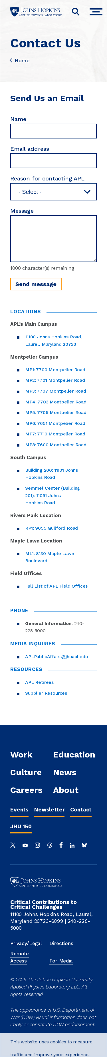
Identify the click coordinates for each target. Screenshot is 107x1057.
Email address (29, 148)
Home (19, 60)
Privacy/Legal (26, 943)
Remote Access (19, 957)
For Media (61, 961)
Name (18, 119)
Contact (81, 809)
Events (19, 809)
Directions (61, 943)
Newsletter (49, 809)
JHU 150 (21, 826)
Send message (35, 284)
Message (22, 210)
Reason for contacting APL (47, 178)
